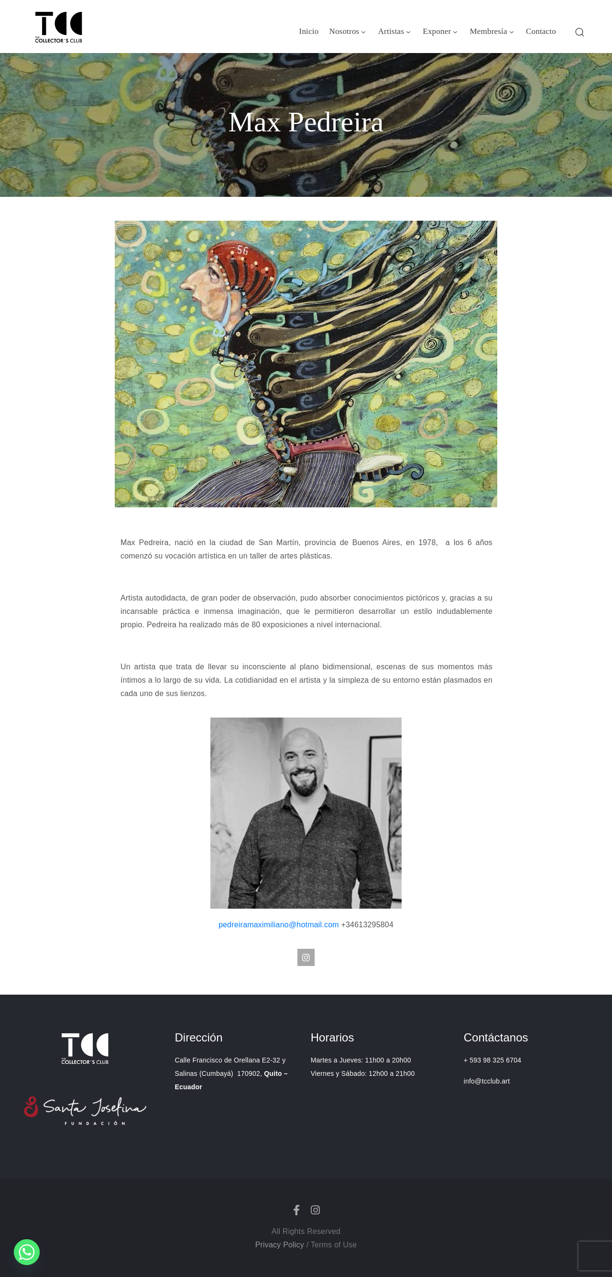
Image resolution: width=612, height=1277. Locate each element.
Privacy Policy (279, 1245)
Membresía (492, 31)
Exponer (441, 31)
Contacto (541, 31)
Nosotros (348, 31)
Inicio (309, 31)
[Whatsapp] (27, 1252)
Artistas (395, 31)
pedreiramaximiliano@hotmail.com (280, 925)
